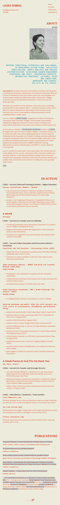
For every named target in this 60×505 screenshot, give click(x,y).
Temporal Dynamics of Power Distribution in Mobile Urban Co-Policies (28, 442)
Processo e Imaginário (18, 484)
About (50, 4)
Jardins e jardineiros (46, 484)
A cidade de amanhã (50, 482)
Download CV (52, 12)
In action (51, 7)
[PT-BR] (54, 27)
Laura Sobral (12, 5)
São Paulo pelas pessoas (35, 487)
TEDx (4, 166)
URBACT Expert (21, 118)
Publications (52, 10)
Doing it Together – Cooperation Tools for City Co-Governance (25, 471)
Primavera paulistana (10, 489)
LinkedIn (6, 12)
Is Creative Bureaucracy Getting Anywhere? (18, 448)
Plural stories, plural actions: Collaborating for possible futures (26, 455)
